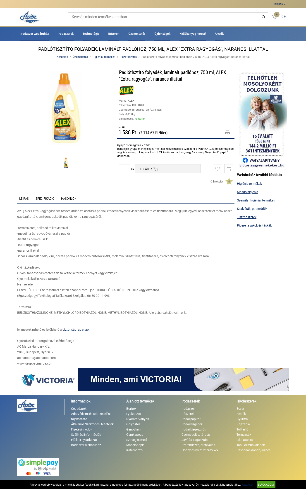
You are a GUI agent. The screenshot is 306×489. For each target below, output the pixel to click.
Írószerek (188, 414)
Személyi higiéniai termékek (256, 200)
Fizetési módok (81, 429)
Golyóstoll (133, 424)
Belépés (278, 4)
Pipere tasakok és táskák (254, 225)
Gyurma (242, 419)
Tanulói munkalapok (251, 445)
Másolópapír (135, 445)
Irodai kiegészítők (194, 429)
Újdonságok (162, 34)
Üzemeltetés (136, 34)
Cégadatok (78, 408)
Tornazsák (244, 434)
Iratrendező (134, 450)
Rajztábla (243, 424)
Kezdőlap (62, 56)
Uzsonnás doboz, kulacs (253, 450)
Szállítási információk (86, 434)
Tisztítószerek (128, 56)
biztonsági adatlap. (76, 329)
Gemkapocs (134, 434)
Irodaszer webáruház (34, 34)
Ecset (240, 408)
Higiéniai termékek (104, 56)
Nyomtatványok (137, 419)
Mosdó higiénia (247, 192)
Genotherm (134, 429)
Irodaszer (188, 408)
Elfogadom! (266, 484)
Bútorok (113, 34)
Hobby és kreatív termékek (200, 450)
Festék (241, 414)
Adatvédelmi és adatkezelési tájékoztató (90, 416)
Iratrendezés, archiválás (198, 445)
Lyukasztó (133, 414)
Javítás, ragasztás (195, 440)
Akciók (219, 34)
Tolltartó (242, 429)
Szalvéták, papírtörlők (252, 208)
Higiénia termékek (249, 183)
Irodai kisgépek (192, 424)
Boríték (131, 408)
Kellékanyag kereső (192, 34)
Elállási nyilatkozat (84, 440)
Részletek (247, 484)
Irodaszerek (66, 34)
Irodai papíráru (192, 419)
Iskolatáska (245, 440)
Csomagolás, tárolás (196, 434)
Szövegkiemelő (136, 440)
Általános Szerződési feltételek (92, 424)
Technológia (91, 34)
